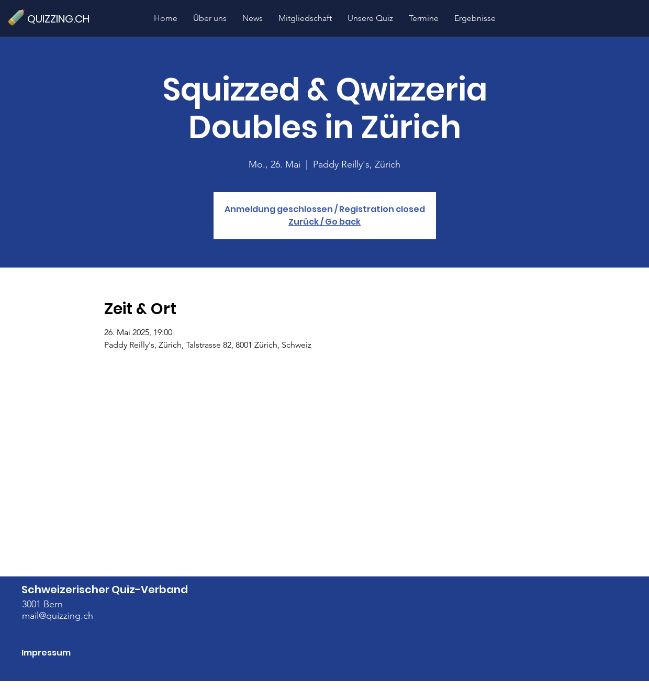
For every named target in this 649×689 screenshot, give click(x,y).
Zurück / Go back (324, 222)
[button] (370, 18)
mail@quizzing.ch (57, 615)
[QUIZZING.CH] (62, 18)
